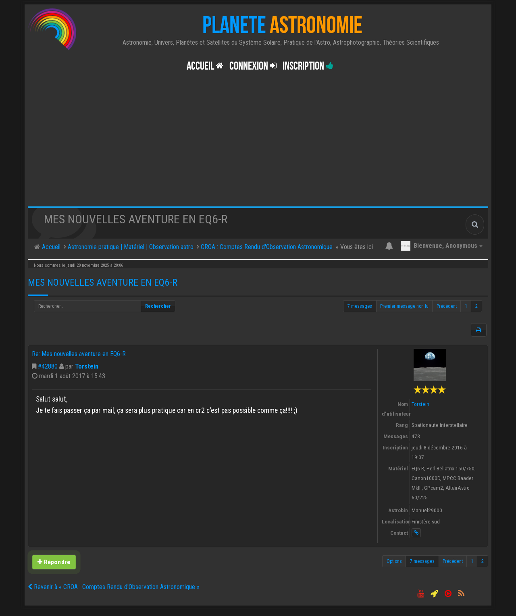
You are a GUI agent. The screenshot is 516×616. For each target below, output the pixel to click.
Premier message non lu (404, 306)
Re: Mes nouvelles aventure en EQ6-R (79, 354)
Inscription (308, 66)
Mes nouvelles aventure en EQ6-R (102, 282)
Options (394, 561)
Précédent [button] (447, 306)
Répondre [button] (53, 562)
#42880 (48, 366)
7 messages (359, 306)
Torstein (86, 366)
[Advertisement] (258, 146)
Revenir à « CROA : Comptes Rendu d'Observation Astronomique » (114, 587)
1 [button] (466, 306)
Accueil (205, 66)
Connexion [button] (253, 66)
